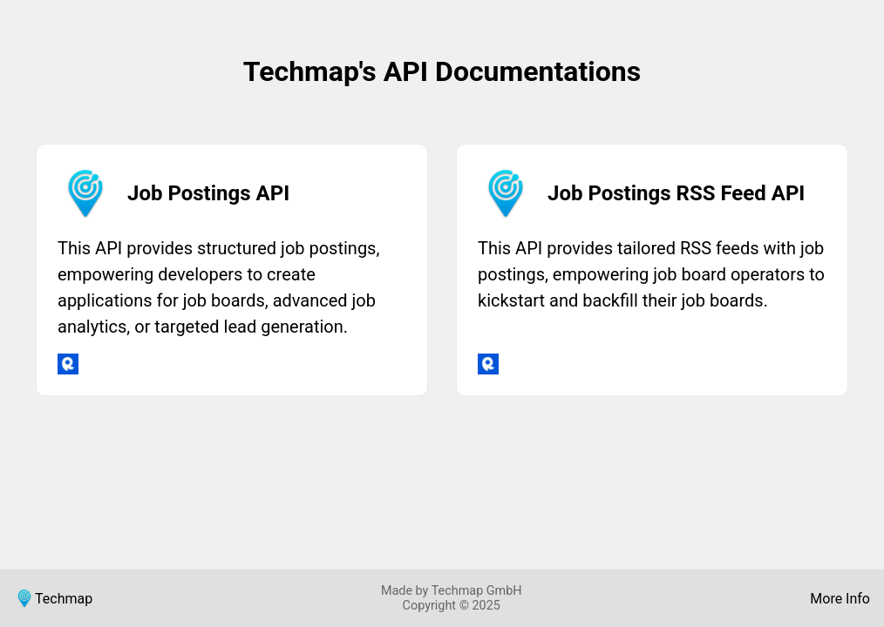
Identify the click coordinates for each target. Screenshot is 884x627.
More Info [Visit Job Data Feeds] (840, 598)
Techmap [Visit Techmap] (53, 598)
